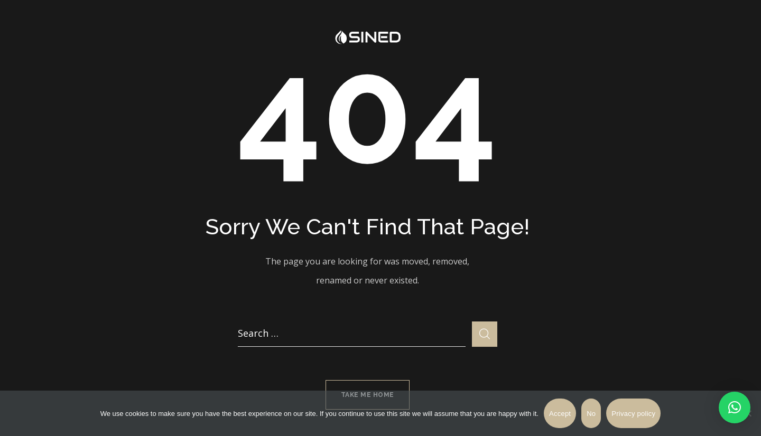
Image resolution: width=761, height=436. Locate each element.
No (591, 414)
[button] (734, 407)
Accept (560, 414)
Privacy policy (633, 414)
